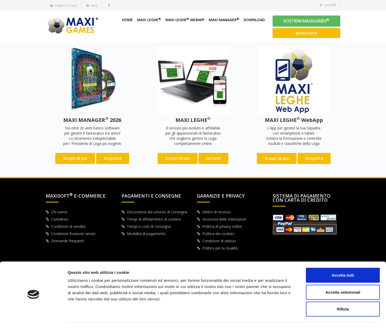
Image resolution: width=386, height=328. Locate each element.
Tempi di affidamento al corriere (151, 219)
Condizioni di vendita (66, 226)
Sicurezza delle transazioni (221, 219)
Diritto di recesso (214, 211)
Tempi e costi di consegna (146, 226)
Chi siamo (57, 211)
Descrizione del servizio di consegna (154, 211)
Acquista (112, 158)
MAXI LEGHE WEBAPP (184, 19)
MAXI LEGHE (149, 19)
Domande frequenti (65, 240)
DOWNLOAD (254, 19)
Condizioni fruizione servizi (70, 233)
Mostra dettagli (272, 318)
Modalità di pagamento (143, 233)
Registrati (306, 33)
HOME (127, 19)
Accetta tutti (343, 260)
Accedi (327, 5)
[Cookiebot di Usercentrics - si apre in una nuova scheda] (33, 318)
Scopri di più (75, 158)
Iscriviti (213, 158)
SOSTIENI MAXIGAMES (306, 21)
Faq (92, 5)
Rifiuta (343, 294)
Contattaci (63, 5)
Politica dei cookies (215, 233)
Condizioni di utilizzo (216, 240)
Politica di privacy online (219, 226)
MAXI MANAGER (224, 19)
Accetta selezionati (342, 277)
